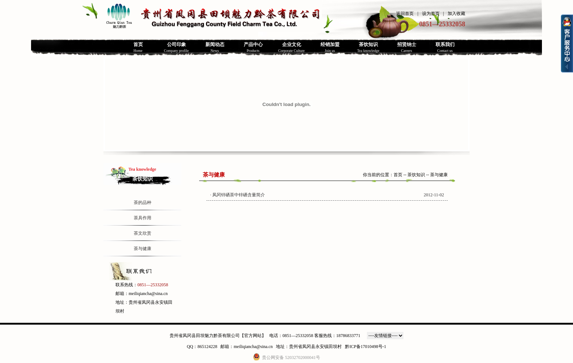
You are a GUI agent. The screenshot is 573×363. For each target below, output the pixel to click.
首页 (398, 174)
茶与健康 (142, 248)
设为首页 (431, 13)
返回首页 (405, 13)
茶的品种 (142, 202)
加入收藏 (456, 13)
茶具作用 (142, 217)
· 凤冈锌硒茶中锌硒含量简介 (237, 194)
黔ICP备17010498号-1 (365, 346)
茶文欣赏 (142, 233)
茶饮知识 (416, 174)
